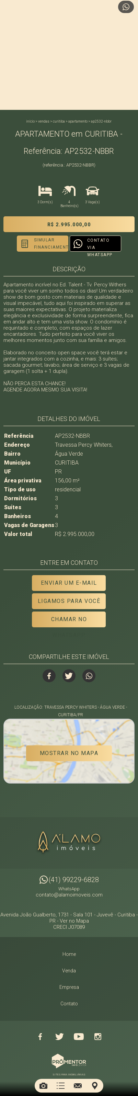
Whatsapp (88, 675)
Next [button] (130, 55)
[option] (69, 55)
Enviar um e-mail (69, 583)
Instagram (98, 1036)
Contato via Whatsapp (100, 245)
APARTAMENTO (78, 121)
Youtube (78, 1036)
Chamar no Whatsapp (69, 621)
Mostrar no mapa (69, 753)
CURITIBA (59, 121)
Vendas (43, 121)
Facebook (49, 675)
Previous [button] (8, 55)
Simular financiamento (51, 244)
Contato (69, 1003)
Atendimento (126, 7)
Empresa (69, 987)
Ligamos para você (69, 601)
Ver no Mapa (74, 921)
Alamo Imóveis (69, 843)
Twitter (69, 675)
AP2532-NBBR (101, 121)
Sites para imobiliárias (69, 1074)
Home (69, 954)
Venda (69, 970)
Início (30, 121)
